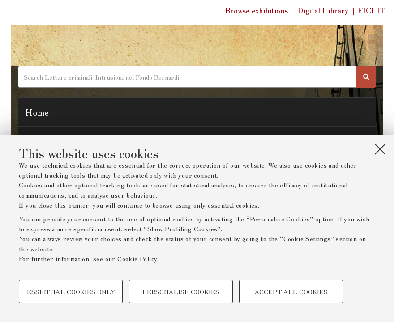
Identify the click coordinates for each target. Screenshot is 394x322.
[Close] (380, 149)
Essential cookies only (71, 291)
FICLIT (371, 10)
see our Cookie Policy (125, 258)
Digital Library (323, 10)
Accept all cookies (291, 291)
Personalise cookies (180, 291)
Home (37, 112)
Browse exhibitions (256, 10)
